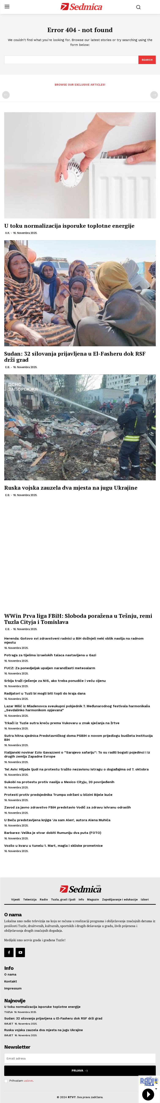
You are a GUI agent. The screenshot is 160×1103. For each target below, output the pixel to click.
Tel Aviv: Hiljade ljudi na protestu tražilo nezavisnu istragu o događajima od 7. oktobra (76, 769)
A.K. (7, 232)
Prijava (80, 1071)
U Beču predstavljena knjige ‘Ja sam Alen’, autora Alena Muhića (57, 820)
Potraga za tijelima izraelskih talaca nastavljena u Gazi (50, 655)
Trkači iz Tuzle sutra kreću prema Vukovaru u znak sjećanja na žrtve (61, 723)
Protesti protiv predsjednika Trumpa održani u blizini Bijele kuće (58, 795)
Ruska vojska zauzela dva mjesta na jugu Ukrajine (70, 487)
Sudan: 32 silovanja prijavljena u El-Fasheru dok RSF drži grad (75, 356)
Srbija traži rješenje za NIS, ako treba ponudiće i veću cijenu (55, 681)
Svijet (8, 1023)
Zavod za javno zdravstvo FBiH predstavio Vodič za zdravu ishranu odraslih (67, 807)
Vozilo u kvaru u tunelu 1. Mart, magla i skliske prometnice (53, 846)
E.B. (7, 367)
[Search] (147, 60)
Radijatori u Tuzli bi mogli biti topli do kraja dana (44, 693)
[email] (80, 1058)
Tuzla (8, 1012)
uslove (28, 1080)
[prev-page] (6, 95)
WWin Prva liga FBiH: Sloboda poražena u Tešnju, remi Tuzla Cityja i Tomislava (78, 618)
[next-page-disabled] (154, 95)
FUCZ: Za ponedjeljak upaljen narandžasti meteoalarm (49, 668)
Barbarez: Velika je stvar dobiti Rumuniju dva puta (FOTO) (52, 833)
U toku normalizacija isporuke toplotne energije (69, 225)
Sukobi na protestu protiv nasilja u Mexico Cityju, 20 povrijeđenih (59, 782)
